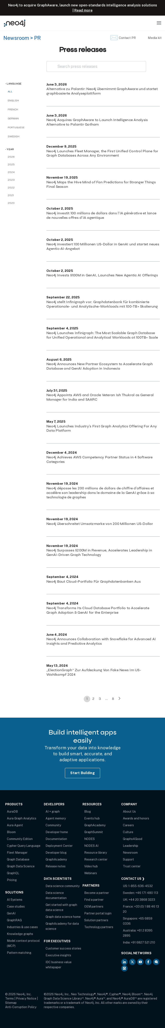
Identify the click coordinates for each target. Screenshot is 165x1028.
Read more (83, 10)
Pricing (12, 880)
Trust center (132, 866)
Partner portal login (98, 913)
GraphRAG (14, 920)
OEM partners (93, 906)
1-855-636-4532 (140, 886)
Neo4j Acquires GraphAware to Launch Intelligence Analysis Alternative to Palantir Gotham (97, 122)
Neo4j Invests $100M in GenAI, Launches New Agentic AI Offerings (102, 275)
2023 (11, 179)
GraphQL (13, 873)
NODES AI (91, 845)
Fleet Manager (17, 852)
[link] (119, 699)
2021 (11, 195)
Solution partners (96, 920)
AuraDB (12, 811)
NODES (89, 839)
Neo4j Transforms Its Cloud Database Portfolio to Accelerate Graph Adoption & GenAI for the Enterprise (97, 610)
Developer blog (56, 852)
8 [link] (113, 699)
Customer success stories (63, 948)
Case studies (16, 906)
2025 (11, 164)
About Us (129, 811)
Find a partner (94, 899)
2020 (11, 202)
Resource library (95, 852)
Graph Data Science (21, 866)
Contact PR (127, 38)
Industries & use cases (22, 927)
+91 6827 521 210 (143, 942)
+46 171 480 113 (146, 893)
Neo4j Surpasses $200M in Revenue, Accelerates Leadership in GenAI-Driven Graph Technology (99, 552)
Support (128, 859)
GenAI (11, 913)
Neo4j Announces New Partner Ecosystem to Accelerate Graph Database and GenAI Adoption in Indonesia (99, 366)
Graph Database (18, 859)
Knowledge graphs (20, 934)
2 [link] (93, 699)
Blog (87, 811)
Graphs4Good (132, 839)
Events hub (92, 818)
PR (37, 38)
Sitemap (11, 1002)
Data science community (62, 886)
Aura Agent (15, 825)
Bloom (11, 832)
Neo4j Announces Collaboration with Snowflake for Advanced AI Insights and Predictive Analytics (101, 641)
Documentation (56, 839)
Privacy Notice (26, 998)
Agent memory (56, 818)
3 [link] (100, 699)
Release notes (56, 866)
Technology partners (98, 927)
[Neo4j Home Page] (14, 23)
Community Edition (20, 839)
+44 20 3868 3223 (141, 899)
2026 (11, 156)
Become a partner (96, 893)
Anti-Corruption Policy (20, 1007)
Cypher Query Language (23, 845)
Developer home (57, 832)
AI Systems (14, 899)
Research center (95, 859)
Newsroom (16, 38)
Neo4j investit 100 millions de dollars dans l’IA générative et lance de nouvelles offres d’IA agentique (101, 215)
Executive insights (58, 955)
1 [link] (87, 699)
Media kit (155, 38)
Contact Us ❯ (133, 878)
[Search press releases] (96, 66)
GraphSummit (93, 832)
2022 (11, 187)
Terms (9, 998)
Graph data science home (63, 916)
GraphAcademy (56, 859)
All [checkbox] (10, 91)
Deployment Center (59, 845)
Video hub (91, 866)
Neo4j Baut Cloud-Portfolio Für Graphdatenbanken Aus (93, 581)
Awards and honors (136, 818)
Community (53, 825)
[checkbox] (21, 100)
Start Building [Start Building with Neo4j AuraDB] (82, 773)
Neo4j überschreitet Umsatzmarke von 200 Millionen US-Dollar (99, 524)
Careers (128, 825)
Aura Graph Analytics (21, 818)
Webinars (90, 873)
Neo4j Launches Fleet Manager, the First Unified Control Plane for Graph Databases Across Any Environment (102, 153)
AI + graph (53, 811)
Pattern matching (19, 952)
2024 (11, 172)
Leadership (130, 845)
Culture (128, 832)
